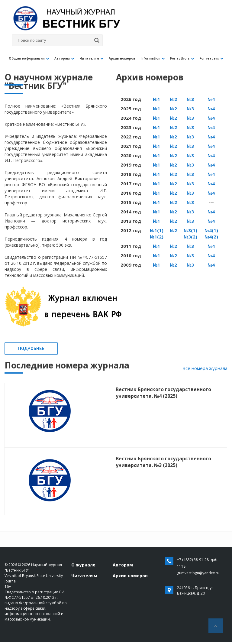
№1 (156, 99)
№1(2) (156, 237)
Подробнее (31, 348)
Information (143, 58)
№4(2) (211, 237)
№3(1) (190, 230)
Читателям (86, 58)
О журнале (83, 565)
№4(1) (211, 230)
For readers (197, 58)
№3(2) (190, 237)
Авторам (61, 58)
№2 (173, 99)
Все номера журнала (204, 368)
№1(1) (156, 230)
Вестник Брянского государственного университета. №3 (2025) (163, 462)
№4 (211, 99)
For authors (170, 58)
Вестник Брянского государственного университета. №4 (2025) (163, 392)
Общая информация (28, 58)
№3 (190, 99)
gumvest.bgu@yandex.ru (198, 573)
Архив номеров (114, 58)
